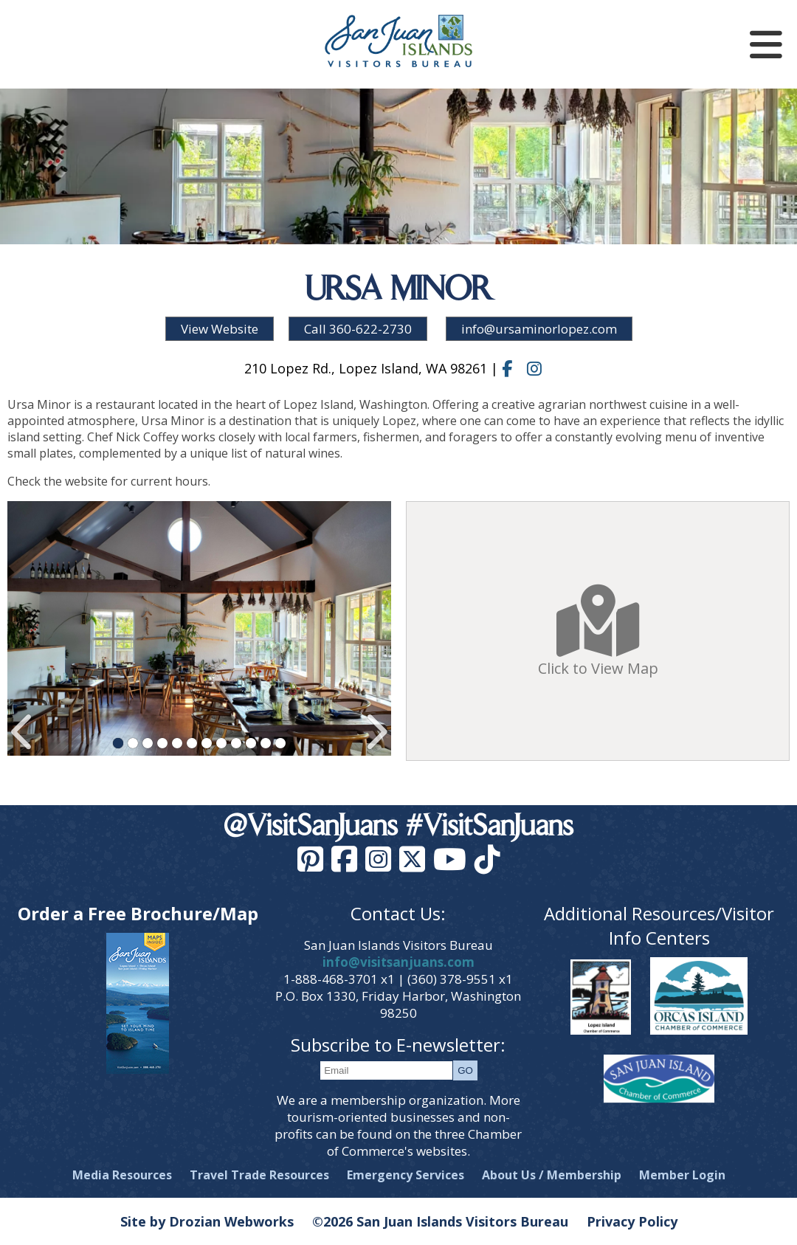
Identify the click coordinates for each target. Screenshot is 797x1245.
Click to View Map (598, 631)
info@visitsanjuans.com (398, 961)
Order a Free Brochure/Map (138, 913)
